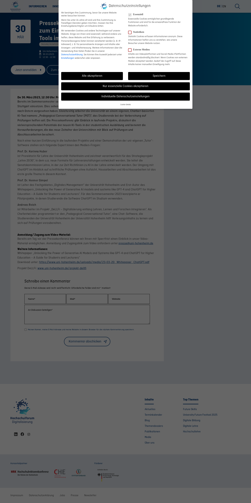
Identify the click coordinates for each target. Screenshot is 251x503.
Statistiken (137, 29)
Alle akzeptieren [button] (92, 73)
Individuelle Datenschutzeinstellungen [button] (125, 94)
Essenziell (137, 12)
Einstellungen (67, 55)
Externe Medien (140, 47)
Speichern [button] (159, 73)
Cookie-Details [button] (125, 102)
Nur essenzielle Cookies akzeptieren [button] (125, 84)
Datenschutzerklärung (72, 52)
